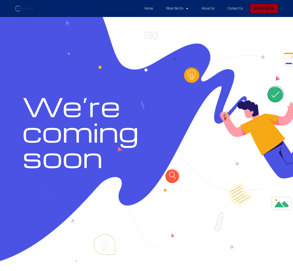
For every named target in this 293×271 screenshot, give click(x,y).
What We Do (177, 8)
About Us (208, 8)
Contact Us (235, 8)
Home (148, 8)
